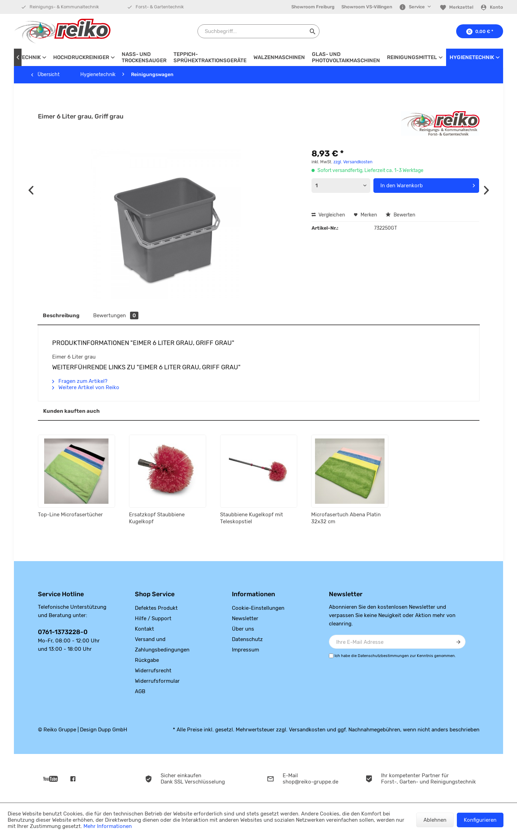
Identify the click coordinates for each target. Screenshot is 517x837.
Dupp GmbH (112, 730)
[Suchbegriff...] (258, 31)
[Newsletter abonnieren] (458, 641)
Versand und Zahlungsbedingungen (162, 644)
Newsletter (245, 618)
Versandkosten (307, 730)
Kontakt (144, 629)
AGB (140, 691)
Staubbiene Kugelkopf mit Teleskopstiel (251, 518)
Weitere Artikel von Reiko (85, 387)
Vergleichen (328, 215)
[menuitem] (313, 7)
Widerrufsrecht (153, 670)
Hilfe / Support (153, 618)
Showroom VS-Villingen (366, 6)
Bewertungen (115, 315)
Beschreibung (61, 315)
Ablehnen (434, 820)
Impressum (245, 650)
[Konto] (491, 7)
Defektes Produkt (156, 608)
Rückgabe (147, 660)
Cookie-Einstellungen (258, 608)
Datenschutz (247, 639)
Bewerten (400, 215)
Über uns (243, 629)
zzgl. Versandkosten (352, 161)
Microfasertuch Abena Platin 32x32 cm (346, 518)
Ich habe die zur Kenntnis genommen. (395, 656)
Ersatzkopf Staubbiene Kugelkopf (157, 518)
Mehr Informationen (107, 826)
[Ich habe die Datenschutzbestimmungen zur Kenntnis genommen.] (331, 656)
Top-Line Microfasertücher (70, 514)
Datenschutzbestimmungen (383, 656)
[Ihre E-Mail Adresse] (397, 642)
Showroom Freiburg (312, 6)
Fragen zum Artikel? (79, 381)
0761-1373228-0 (63, 632)
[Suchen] (312, 31)
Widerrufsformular (157, 681)
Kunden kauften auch (71, 411)
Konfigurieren (480, 820)
